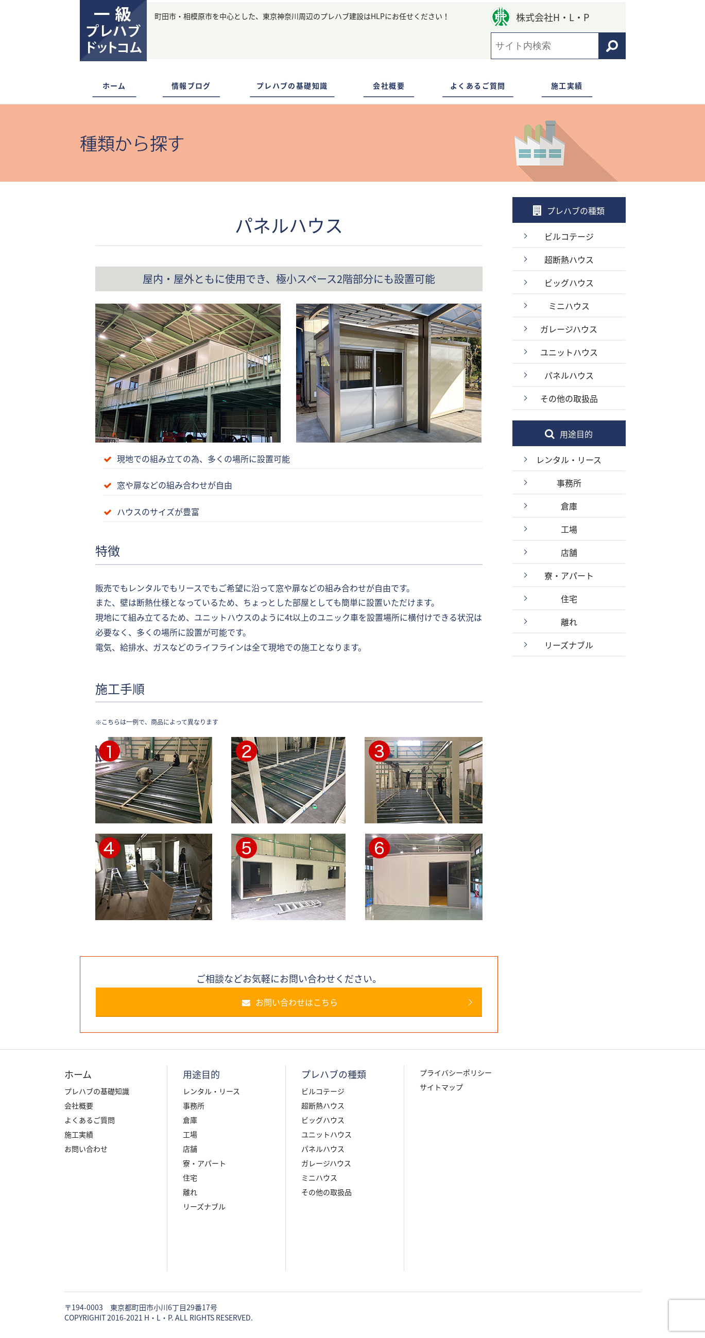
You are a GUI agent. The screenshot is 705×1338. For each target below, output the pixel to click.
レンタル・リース (568, 459)
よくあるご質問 (478, 85)
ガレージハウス (568, 329)
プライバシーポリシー (456, 1072)
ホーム (114, 85)
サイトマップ (441, 1087)
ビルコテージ (569, 236)
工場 (569, 529)
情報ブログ (191, 85)
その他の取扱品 (569, 398)
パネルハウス (569, 375)
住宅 (569, 598)
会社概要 (389, 85)
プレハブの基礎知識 (292, 85)
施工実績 (567, 85)
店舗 (569, 552)
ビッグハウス (569, 282)
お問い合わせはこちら (294, 1002)
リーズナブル (568, 645)
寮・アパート (569, 575)
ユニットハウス (569, 352)
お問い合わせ (86, 1148)
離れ (569, 621)
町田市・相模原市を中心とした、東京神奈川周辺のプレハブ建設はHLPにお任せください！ (302, 16)
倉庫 (569, 506)
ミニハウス (569, 306)
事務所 (569, 483)
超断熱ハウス (569, 259)
